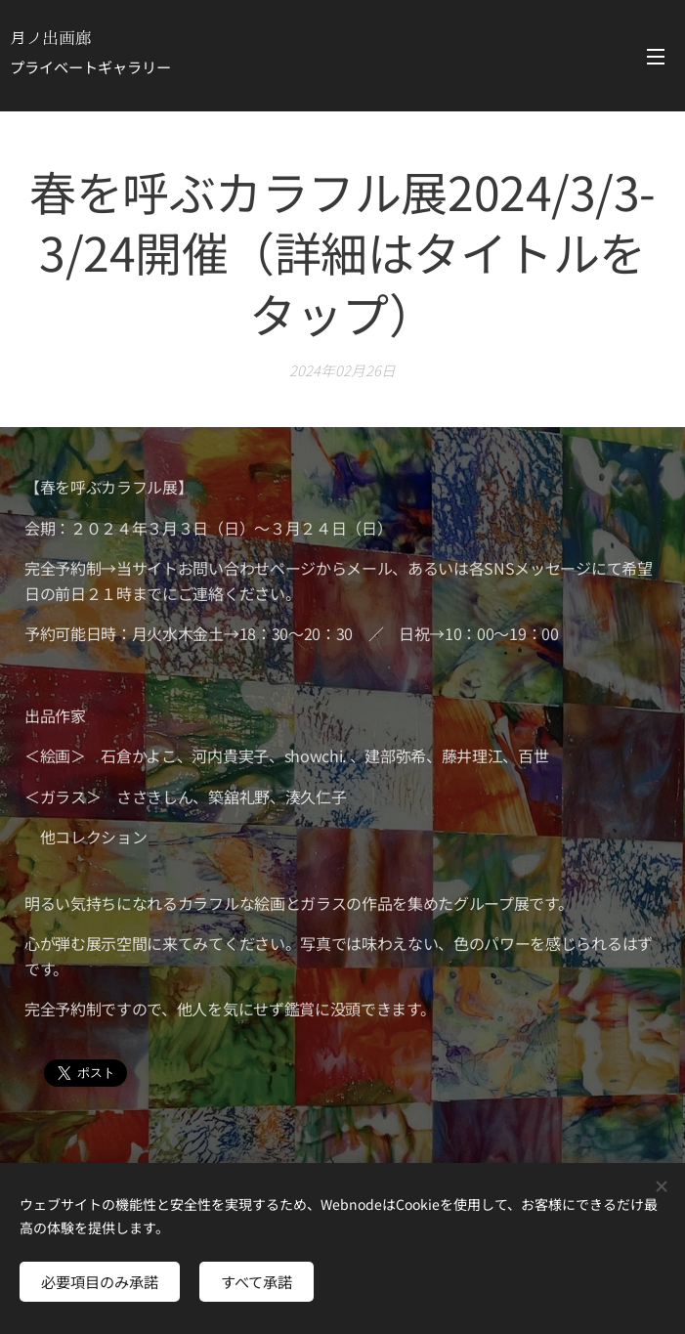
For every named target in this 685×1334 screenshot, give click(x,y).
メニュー (655, 57)
